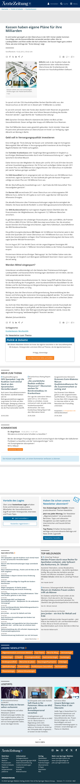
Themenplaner (43, 761)
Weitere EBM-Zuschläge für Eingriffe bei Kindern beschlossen (18, 583)
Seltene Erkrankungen (26, 671)
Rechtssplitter (60, 667)
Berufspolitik (23, 331)
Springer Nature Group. (46, 781)
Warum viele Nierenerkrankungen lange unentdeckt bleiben (19, 565)
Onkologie (63, 662)
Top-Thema (39, 653)
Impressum (20, 767)
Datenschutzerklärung (24, 763)
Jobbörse (5, 772)
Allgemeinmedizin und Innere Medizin (17, 653)
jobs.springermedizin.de (60, 763)
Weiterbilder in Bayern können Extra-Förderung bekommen (18, 577)
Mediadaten (42, 758)
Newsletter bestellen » (53, 538)
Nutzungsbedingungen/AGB (26, 761)
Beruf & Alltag (52, 653)
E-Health (19, 657)
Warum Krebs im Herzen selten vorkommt (12, 706)
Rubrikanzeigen (43, 763)
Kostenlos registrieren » (20, 524)
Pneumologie (23, 667)
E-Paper (41, 767)
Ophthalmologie (8, 667)
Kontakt (19, 770)
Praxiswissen (6, 763)
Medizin (4, 761)
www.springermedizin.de (61, 758)
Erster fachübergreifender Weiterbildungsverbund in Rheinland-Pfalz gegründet (19, 608)
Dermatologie (66, 653)
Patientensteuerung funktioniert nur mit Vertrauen (19, 635)
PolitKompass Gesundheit (42, 667)
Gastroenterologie (50, 657)
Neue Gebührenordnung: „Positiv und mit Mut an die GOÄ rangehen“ (20, 571)
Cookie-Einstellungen (23, 765)
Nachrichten (7, 553)
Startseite (5, 758)
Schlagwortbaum (22, 758)
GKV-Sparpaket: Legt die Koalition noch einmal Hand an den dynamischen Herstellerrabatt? (12, 384)
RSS (39, 772)
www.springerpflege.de (60, 761)
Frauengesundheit (32, 657)
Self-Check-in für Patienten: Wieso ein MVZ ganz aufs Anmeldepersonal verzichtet (40, 708)
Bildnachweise (21, 772)
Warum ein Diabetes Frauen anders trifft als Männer (58, 591)
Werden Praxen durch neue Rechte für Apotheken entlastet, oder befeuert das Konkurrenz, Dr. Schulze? (59, 562)
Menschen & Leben (27, 662)
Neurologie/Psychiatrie (47, 662)
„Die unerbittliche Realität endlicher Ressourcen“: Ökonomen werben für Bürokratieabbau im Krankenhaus (39, 387)
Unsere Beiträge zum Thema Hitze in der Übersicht (64, 706)
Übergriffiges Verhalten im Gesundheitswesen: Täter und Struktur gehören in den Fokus (19, 595)
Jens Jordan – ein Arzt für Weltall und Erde (16, 613)
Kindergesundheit (9, 662)
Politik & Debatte (8, 765)
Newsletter (42, 770)
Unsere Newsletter (12, 648)
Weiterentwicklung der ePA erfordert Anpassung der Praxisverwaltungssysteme (19, 630)
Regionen (5, 767)
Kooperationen (7, 770)
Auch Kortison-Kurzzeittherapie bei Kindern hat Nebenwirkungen (18, 618)
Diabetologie (7, 657)
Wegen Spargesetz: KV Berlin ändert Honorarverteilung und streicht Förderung (16, 589)
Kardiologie (64, 657)
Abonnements (43, 765)
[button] (73, 4)
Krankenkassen (12, 331)
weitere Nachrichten (32, 639)
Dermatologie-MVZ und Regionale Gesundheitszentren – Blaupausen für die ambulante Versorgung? (20, 601)
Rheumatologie (8, 671)
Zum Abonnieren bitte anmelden (40, 358)
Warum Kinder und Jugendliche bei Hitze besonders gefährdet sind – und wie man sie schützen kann (19, 624)
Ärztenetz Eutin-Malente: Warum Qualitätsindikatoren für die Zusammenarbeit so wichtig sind (66, 384)
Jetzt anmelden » (20, 518)
